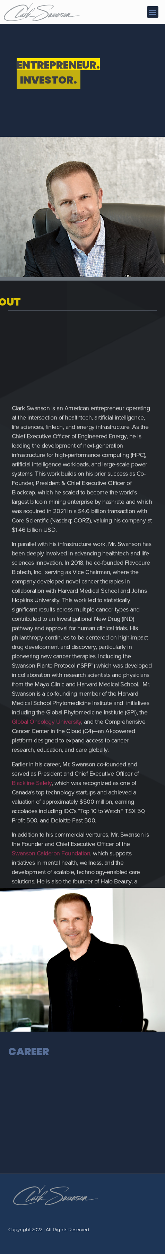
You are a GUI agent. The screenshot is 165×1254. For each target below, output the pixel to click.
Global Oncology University (46, 875)
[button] (152, 12)
